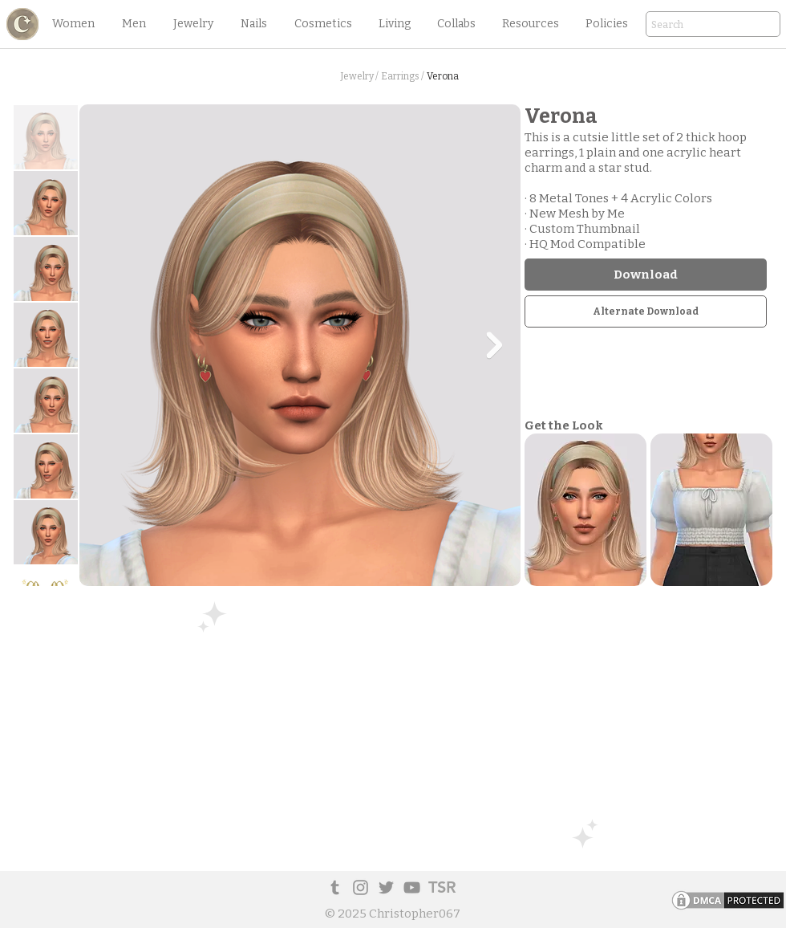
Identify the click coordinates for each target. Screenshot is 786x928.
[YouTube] (412, 887)
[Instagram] (360, 887)
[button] (72, 24)
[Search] (690, 25)
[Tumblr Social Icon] (335, 887)
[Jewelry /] (358, 77)
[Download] (646, 274)
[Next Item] (494, 345)
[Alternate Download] (646, 311)
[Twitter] (386, 887)
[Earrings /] (402, 77)
